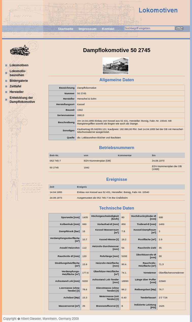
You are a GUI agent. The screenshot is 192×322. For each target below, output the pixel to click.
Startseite (65, 29)
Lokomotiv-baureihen (18, 73)
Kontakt (108, 29)
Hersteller (17, 92)
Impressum (88, 29)
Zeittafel (15, 86)
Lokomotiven (19, 65)
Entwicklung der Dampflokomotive (22, 100)
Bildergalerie (19, 81)
